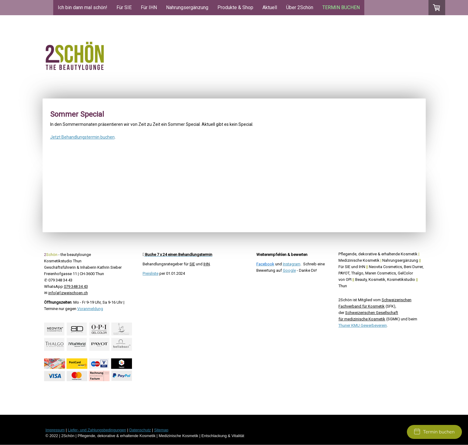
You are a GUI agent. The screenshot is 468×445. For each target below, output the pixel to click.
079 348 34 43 (76, 286)
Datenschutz (140, 430)
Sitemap (161, 430)
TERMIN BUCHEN (341, 7)
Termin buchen (434, 432)
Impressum (55, 430)
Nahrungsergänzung (187, 7)
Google (289, 270)
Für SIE (124, 7)
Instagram (291, 264)
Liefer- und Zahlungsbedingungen (97, 430)
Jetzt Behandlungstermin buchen (82, 137)
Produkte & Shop (235, 7)
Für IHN (149, 7)
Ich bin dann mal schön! (82, 7)
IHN (206, 264)
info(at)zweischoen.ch (68, 293)
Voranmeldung (90, 308)
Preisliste (150, 273)
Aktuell (269, 7)
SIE (192, 264)
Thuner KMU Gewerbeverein (362, 325)
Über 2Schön (299, 7)
